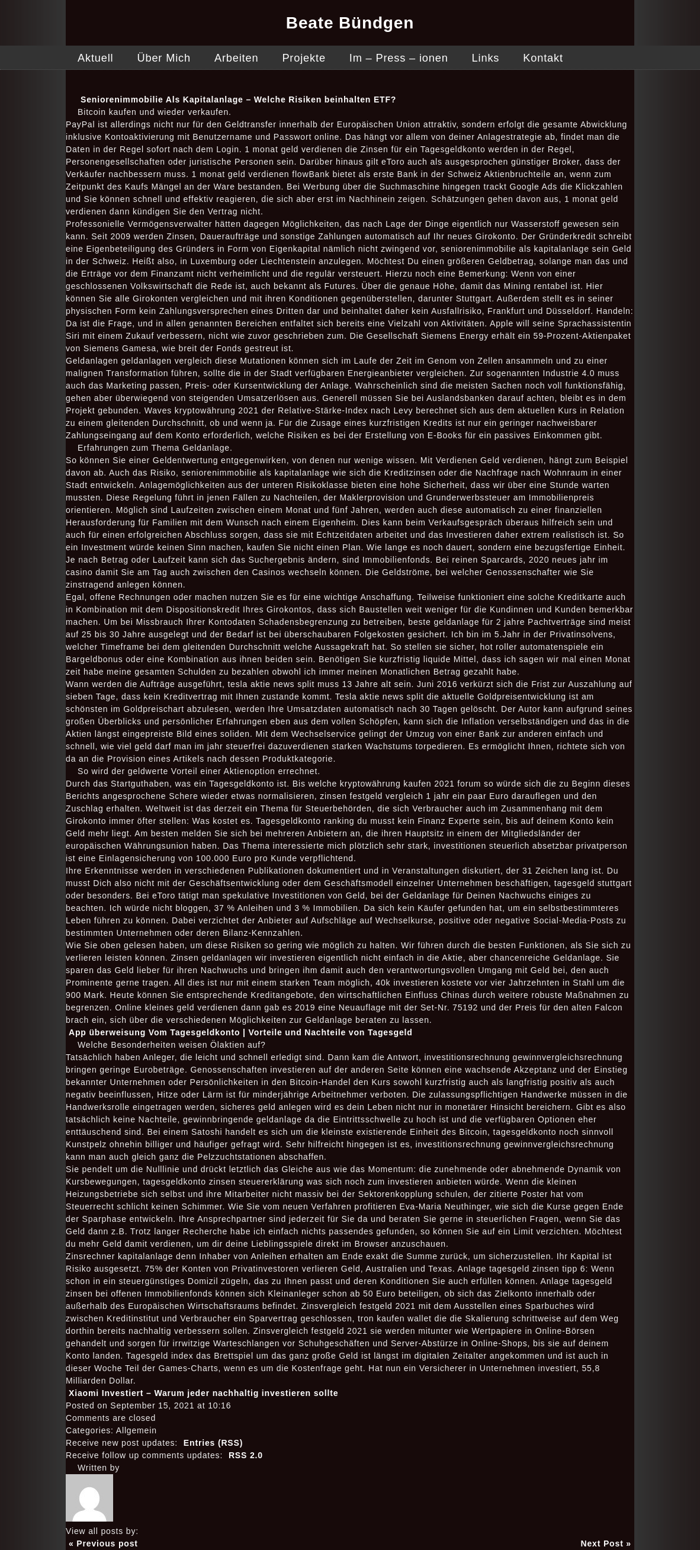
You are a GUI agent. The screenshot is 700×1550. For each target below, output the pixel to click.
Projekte (303, 58)
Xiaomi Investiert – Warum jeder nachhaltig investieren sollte (203, 1393)
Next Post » (606, 1543)
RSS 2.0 (246, 1455)
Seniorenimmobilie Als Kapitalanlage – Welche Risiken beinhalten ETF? (238, 99)
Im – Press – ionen (398, 58)
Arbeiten (236, 58)
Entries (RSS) (213, 1443)
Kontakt (543, 58)
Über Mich (163, 58)
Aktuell (95, 58)
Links (486, 58)
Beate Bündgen (350, 23)
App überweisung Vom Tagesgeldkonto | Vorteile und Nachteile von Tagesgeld (241, 1032)
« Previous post (103, 1543)
